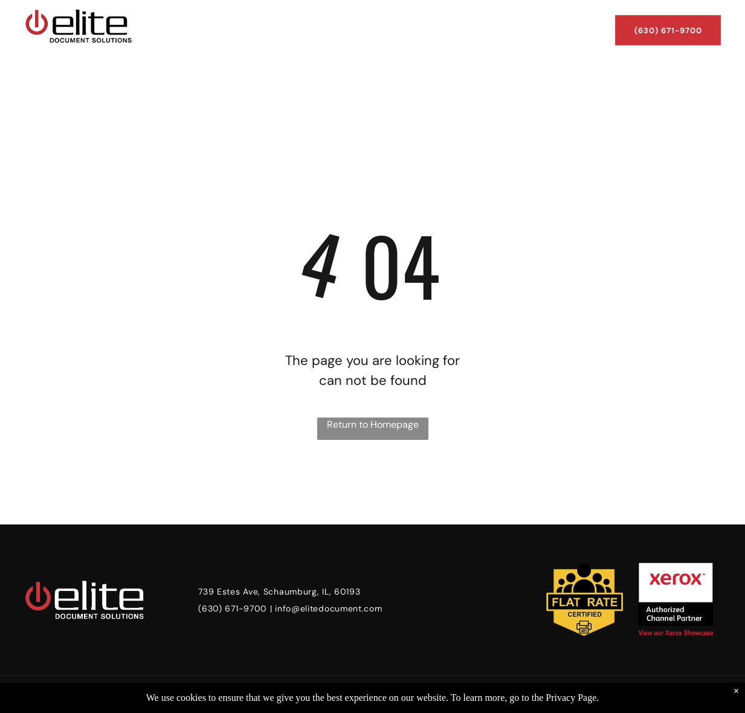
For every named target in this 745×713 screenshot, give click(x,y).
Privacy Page (571, 697)
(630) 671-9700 (232, 608)
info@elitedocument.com (328, 608)
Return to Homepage (373, 424)
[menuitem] (178, 19)
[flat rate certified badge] (585, 600)
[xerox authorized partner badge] (675, 600)
